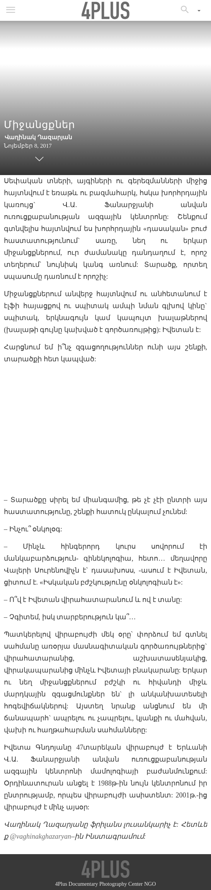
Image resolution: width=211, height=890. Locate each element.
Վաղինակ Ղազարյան (38, 137)
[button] (187, 10)
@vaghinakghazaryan (40, 836)
